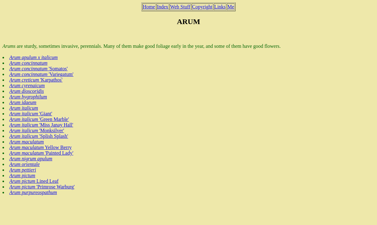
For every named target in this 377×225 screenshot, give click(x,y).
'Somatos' (38, 68)
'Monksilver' (36, 130)
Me (230, 6)
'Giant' (30, 113)
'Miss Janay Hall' (41, 125)
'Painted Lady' (41, 153)
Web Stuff (180, 6)
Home (149, 6)
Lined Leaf (34, 181)
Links (220, 6)
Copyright (202, 6)
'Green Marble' (39, 119)
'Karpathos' (35, 79)
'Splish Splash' (38, 136)
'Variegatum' (41, 74)
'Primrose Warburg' (42, 186)
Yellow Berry (40, 147)
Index (162, 6)
